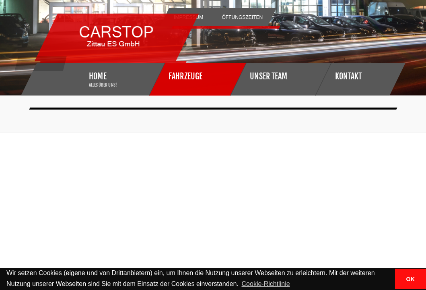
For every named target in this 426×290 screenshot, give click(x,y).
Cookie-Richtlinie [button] (266, 283)
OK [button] (410, 279)
